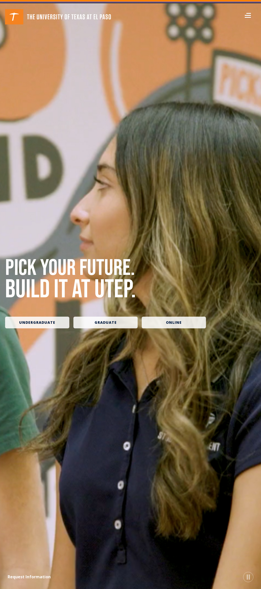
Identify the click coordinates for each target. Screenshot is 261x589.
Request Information (29, 577)
